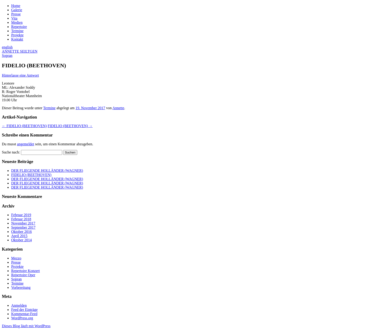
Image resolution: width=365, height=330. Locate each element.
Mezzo (16, 258)
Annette (118, 108)
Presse (16, 14)
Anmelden (19, 305)
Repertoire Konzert (25, 271)
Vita (14, 18)
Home (15, 6)
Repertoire (19, 27)
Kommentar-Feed (24, 314)
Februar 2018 (21, 219)
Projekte (17, 35)
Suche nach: (11, 152)
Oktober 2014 (21, 240)
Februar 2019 (21, 215)
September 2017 (23, 227)
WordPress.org (22, 318)
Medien (17, 22)
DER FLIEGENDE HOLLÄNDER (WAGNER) (47, 171)
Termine (17, 31)
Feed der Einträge (24, 310)
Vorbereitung (20, 287)
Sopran (16, 279)
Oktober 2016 (21, 232)
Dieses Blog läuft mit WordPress (26, 326)
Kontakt (17, 39)
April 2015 (19, 236)
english (7, 47)
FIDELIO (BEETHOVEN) (24, 126)
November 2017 (23, 223)
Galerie (16, 10)
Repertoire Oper (23, 275)
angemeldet (25, 144)
